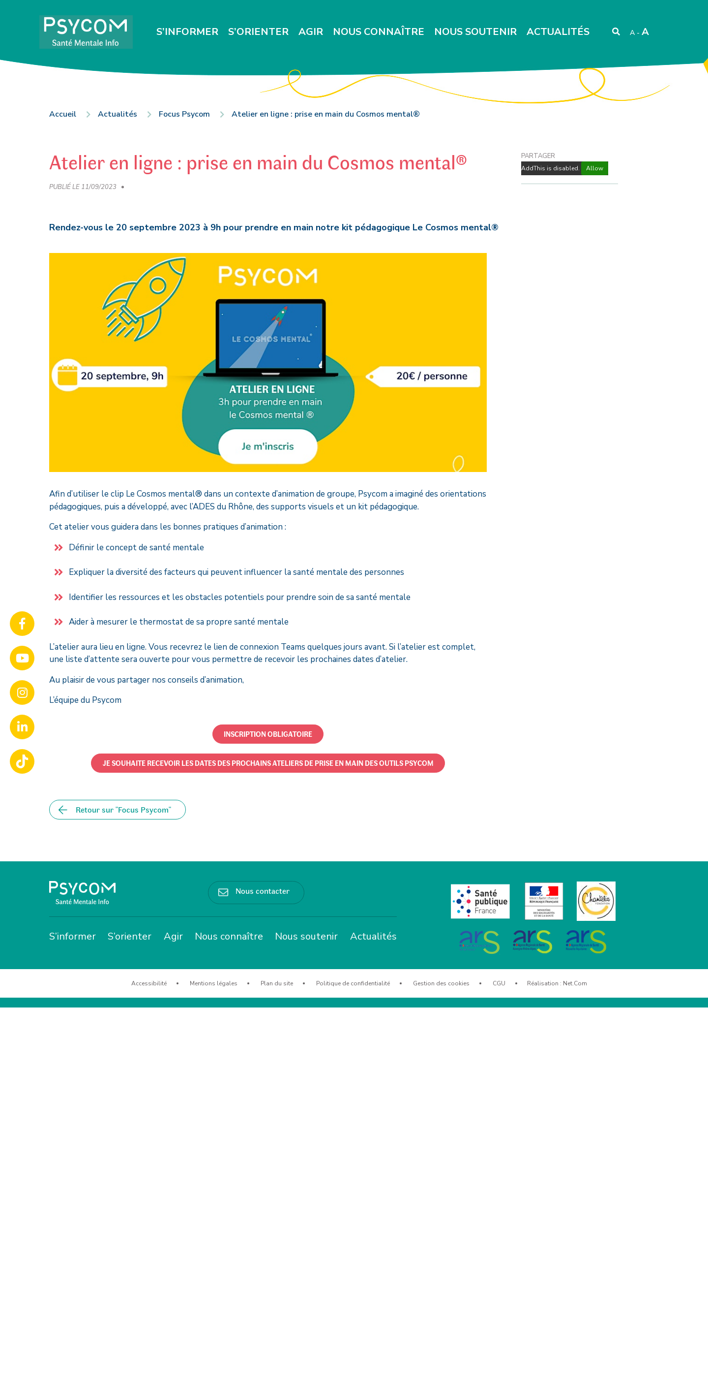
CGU (499, 983)
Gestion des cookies (441, 983)
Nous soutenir (475, 31)
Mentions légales (213, 983)
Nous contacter (263, 890)
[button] (268, 734)
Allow (594, 168)
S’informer (187, 31)
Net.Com (575, 983)
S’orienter (258, 31)
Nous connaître (378, 31)
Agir (310, 31)
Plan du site (277, 983)
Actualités (558, 31)
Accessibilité (149, 983)
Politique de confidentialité (353, 983)
